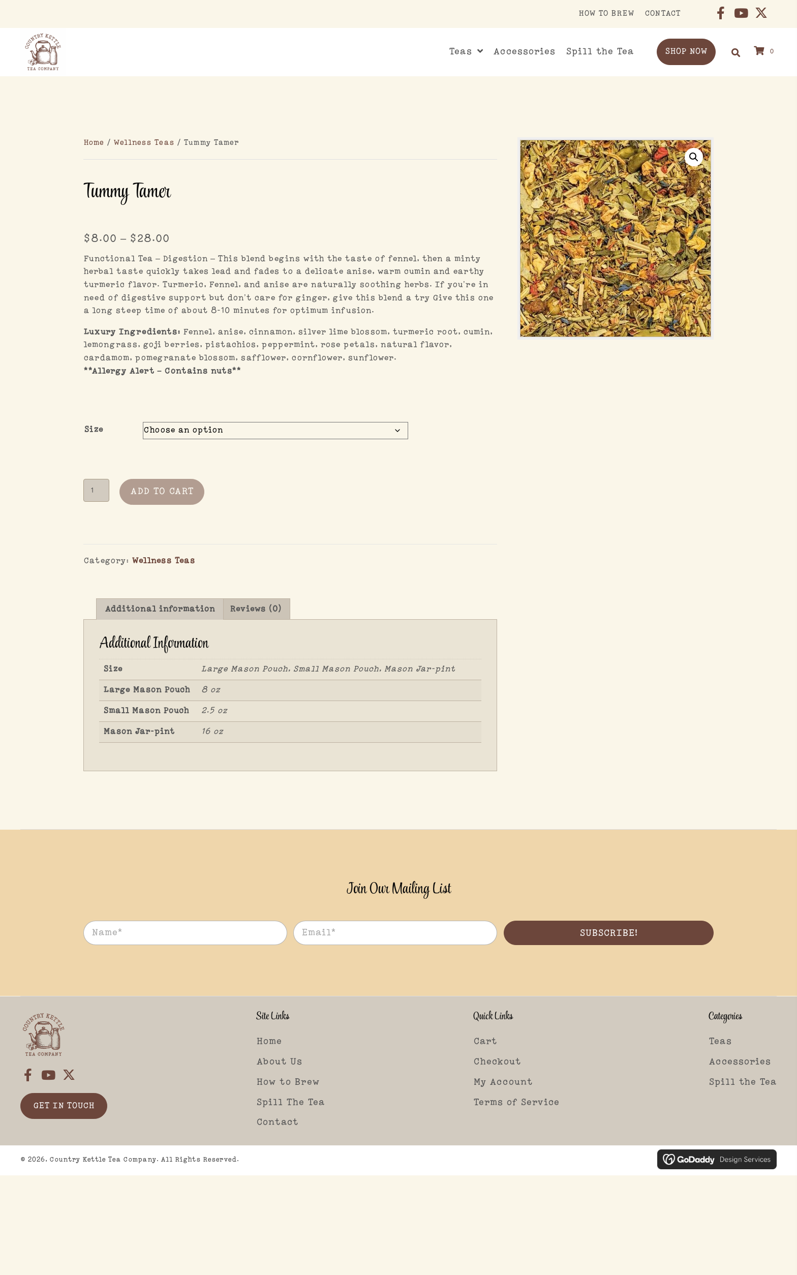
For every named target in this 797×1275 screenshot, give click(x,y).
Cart (485, 1041)
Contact (277, 1122)
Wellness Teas (143, 142)
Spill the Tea (743, 1082)
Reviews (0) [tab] (256, 609)
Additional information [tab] (160, 609)
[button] (720, 12)
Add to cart (162, 491)
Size (93, 430)
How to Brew (288, 1082)
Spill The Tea (290, 1102)
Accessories (740, 1062)
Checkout (497, 1062)
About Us (279, 1062)
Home (93, 142)
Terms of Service (516, 1102)
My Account (503, 1082)
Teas (720, 1041)
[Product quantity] (96, 490)
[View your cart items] (765, 51)
